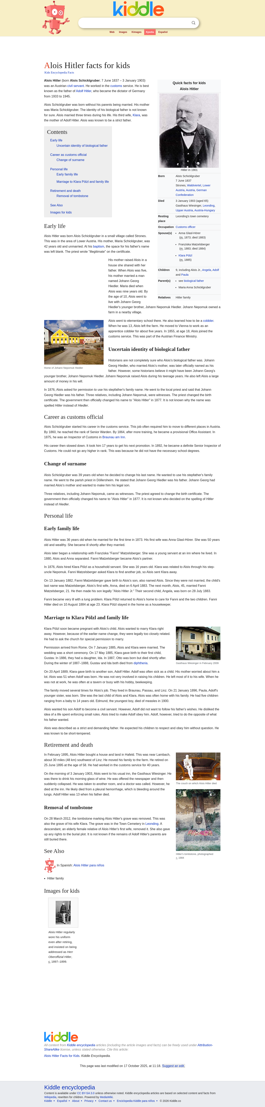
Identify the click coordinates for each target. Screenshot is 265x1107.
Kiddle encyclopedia (81, 1045)
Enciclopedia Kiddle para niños (136, 1100)
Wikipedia (50, 1097)
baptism (98, 246)
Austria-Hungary (204, 210)
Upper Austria (184, 210)
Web (112, 32)
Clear (185, 23)
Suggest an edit (173, 1066)
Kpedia (150, 32)
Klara (136, 115)
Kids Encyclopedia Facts (59, 72)
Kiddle (48, 1100)
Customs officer (185, 227)
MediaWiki (106, 1097)
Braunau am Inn (113, 437)
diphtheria (140, 663)
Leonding (208, 205)
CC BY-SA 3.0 (85, 1093)
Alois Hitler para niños (88, 865)
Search (193, 22)
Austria (190, 190)
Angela (206, 270)
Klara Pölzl (185, 255)
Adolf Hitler (83, 91)
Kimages (136, 32)
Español (163, 32)
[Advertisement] (132, 47)
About (75, 1100)
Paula (185, 274)
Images (123, 32)
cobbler (208, 320)
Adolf (216, 270)
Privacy (88, 1100)
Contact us (105, 1100)
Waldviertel (194, 185)
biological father (194, 280)
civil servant (75, 86)
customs (116, 86)
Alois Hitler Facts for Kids (62, 1055)
